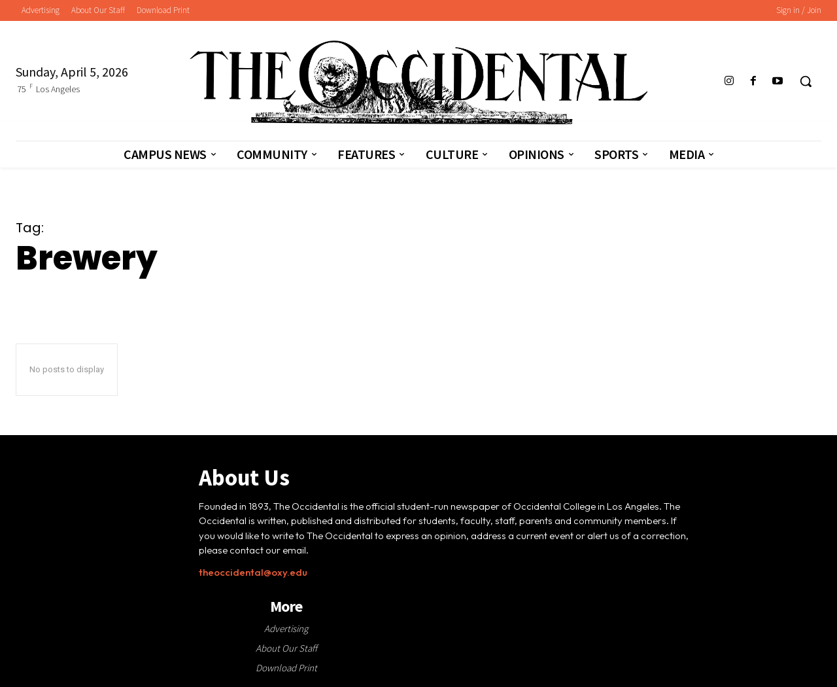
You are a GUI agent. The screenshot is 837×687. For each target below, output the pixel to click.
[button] (805, 81)
